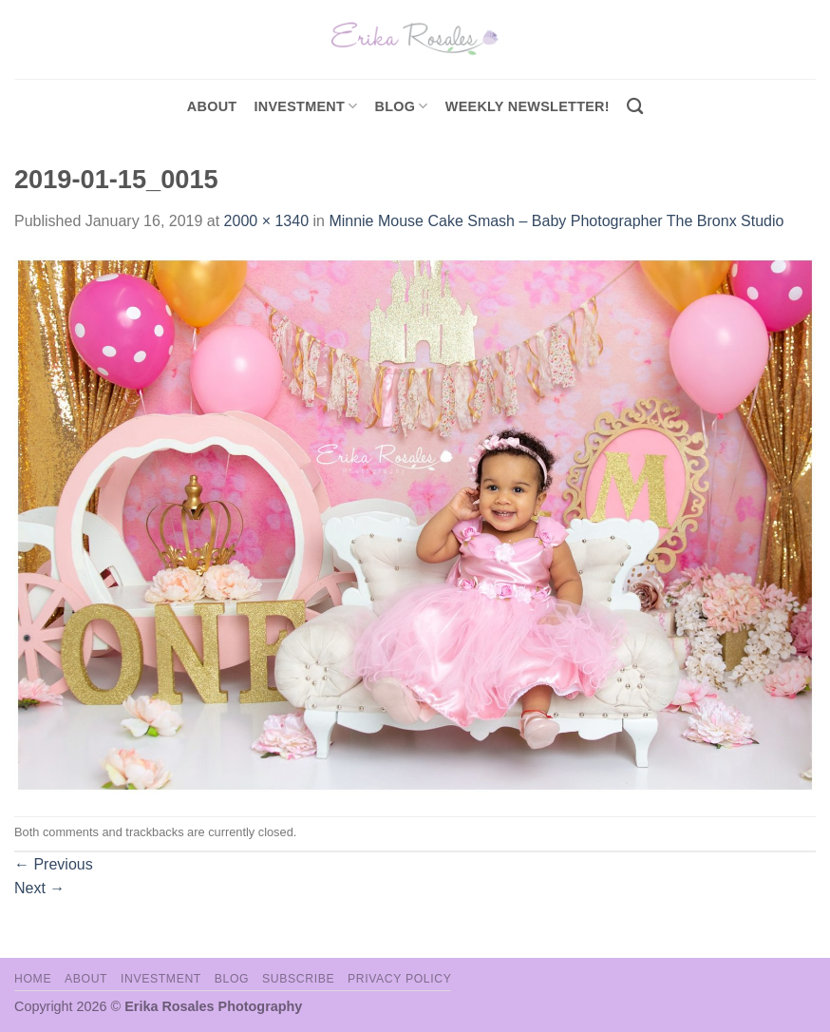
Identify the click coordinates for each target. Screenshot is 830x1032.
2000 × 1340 (266, 221)
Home (32, 978)
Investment (161, 978)
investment (305, 106)
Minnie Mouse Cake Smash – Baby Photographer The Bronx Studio (556, 221)
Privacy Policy (399, 978)
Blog (401, 106)
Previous (53, 864)
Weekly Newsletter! (527, 106)
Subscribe (298, 978)
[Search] (635, 106)
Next (39, 888)
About (212, 106)
